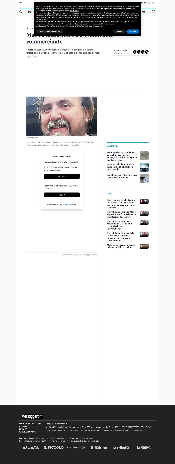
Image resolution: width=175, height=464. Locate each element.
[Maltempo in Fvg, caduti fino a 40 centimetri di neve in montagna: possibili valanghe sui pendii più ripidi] (122, 156)
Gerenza (23, 426)
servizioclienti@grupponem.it (85, 441)
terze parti (70, 13)
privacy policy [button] (120, 6)
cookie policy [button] (74, 11)
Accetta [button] (133, 31)
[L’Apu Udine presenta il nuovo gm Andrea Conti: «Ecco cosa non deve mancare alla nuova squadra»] (122, 204)
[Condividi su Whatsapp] (147, 52)
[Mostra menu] (20, 3)
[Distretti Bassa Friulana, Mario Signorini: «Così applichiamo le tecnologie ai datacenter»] (122, 214)
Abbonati (147, 3)
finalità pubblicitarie (48, 17)
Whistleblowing (27, 432)
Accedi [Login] (153, 3)
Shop (62, 194)
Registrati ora (70, 204)
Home (29, 28)
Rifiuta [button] (119, 31)
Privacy (23, 429)
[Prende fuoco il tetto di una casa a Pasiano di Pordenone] (122, 176)
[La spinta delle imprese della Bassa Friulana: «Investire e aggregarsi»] (122, 167)
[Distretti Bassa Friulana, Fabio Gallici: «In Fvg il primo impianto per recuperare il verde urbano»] (122, 237)
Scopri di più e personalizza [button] (49, 31)
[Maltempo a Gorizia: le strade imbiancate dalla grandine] (122, 246)
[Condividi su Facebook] (134, 52)
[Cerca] (20, 11)
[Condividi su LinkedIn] (139, 52)
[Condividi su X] (143, 52)
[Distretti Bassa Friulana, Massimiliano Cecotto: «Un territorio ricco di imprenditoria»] (122, 225)
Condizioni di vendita (30, 424)
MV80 (29, 12)
